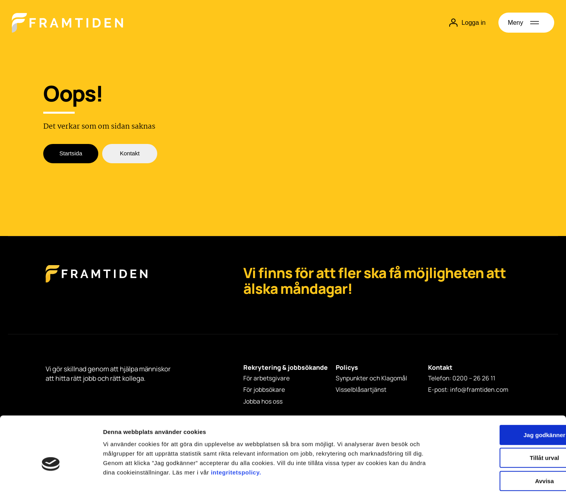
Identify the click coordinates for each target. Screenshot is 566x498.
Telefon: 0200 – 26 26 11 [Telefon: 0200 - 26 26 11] (462, 378)
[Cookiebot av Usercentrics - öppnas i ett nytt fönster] (51, 483)
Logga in (466, 22)
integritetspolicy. (236, 439)
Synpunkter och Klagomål (373, 378)
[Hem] (67, 23)
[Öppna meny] (526, 22)
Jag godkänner (501, 401)
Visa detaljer (427, 482)
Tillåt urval (500, 425)
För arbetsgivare (266, 378)
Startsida (70, 154)
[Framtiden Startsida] (96, 282)
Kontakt (129, 154)
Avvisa (500, 448)
